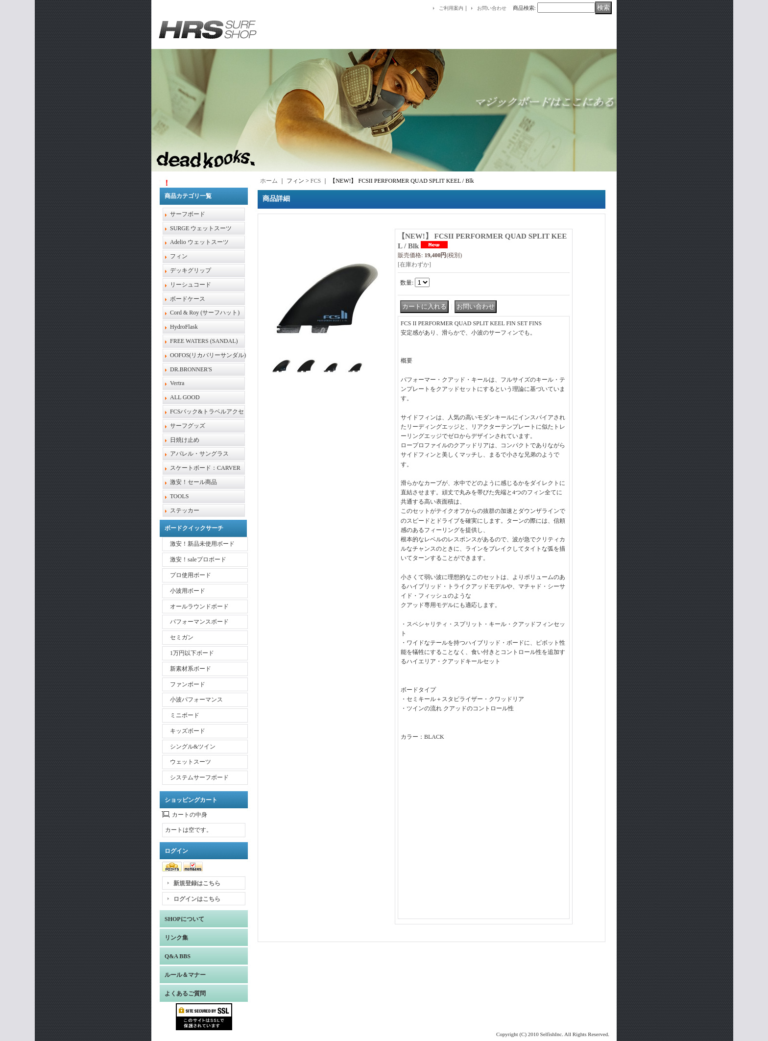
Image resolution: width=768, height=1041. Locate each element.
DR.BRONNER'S (191, 369)
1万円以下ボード (192, 653)
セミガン (181, 637)
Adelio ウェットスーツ (199, 242)
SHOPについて (184, 919)
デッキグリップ (190, 270)
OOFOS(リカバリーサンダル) (208, 355)
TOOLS (179, 496)
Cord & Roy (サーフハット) (205, 312)
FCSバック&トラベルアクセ (207, 411)
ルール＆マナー (185, 974)
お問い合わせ (491, 8)
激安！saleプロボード (198, 559)
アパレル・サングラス (199, 453)
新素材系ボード (190, 668)
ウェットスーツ (190, 761)
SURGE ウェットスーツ (201, 228)
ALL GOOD (185, 397)
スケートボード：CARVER (205, 467)
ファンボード (187, 684)
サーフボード (187, 214)
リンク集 (176, 937)
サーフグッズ (187, 425)
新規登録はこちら (196, 883)
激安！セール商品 (193, 482)
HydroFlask (184, 326)
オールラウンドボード (199, 606)
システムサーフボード (199, 777)
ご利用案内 (451, 8)
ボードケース (187, 298)
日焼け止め (184, 439)
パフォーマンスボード (199, 621)
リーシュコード (190, 284)
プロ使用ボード (190, 575)
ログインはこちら (196, 899)
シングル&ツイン (193, 746)
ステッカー (184, 510)
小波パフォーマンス (196, 699)
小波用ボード (187, 590)
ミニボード (184, 715)
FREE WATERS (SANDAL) (204, 341)
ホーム (269, 180)
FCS (316, 180)
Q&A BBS (178, 956)
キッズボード (187, 730)
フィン (179, 256)
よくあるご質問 (185, 993)
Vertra (177, 383)
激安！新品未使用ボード (202, 543)
